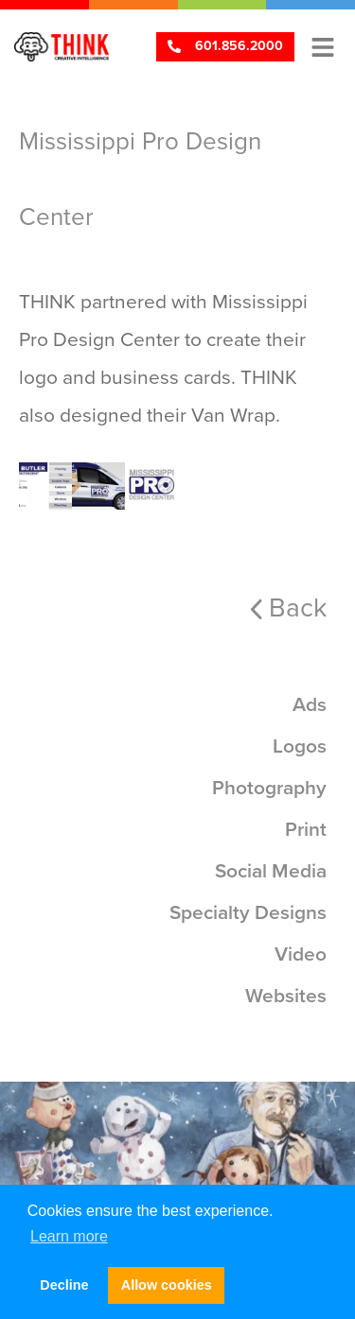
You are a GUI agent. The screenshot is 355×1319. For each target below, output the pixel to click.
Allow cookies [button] (166, 1285)
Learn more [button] (69, 1236)
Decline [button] (64, 1285)
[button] (322, 46)
